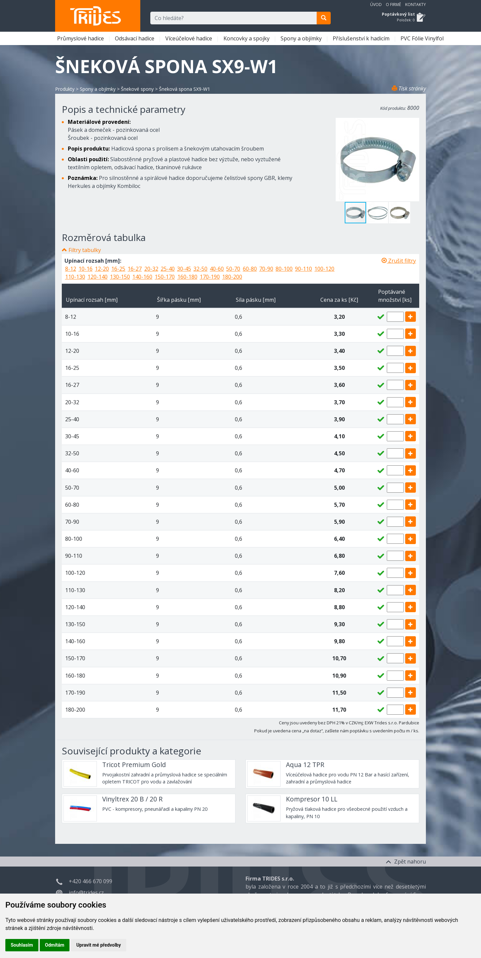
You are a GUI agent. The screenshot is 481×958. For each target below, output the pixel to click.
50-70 (233, 268)
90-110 (303, 268)
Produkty (64, 89)
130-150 (120, 276)
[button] (378, 212)
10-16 (85, 268)
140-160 (142, 276)
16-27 (135, 268)
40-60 (217, 268)
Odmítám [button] (54, 945)
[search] (324, 18)
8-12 (70, 268)
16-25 (118, 268)
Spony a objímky (302, 38)
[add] (410, 316)
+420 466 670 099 (90, 881)
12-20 (102, 268)
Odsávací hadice (135, 38)
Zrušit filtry (398, 260)
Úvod (376, 4)
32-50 (200, 268)
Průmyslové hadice (81, 38)
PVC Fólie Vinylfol (422, 38)
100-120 (324, 268)
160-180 (187, 276)
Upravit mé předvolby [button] (98, 945)
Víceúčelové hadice (189, 38)
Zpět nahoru (406, 861)
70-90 (266, 268)
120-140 (98, 276)
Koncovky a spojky (247, 38)
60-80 (250, 268)
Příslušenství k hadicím (362, 38)
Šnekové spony (137, 89)
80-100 (284, 268)
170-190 (210, 276)
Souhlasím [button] (22, 945)
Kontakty (415, 4)
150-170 (165, 276)
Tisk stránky (409, 88)
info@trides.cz (86, 892)
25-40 (168, 268)
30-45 (184, 268)
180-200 (232, 276)
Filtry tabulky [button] (84, 250)
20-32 (151, 268)
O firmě (393, 4)
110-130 (75, 276)
